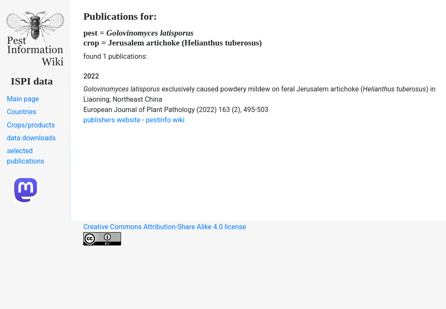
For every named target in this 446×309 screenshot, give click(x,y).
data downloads (31, 138)
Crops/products (31, 125)
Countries (21, 112)
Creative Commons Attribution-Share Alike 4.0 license (164, 234)
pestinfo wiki (165, 120)
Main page (23, 99)
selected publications (25, 156)
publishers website (111, 120)
